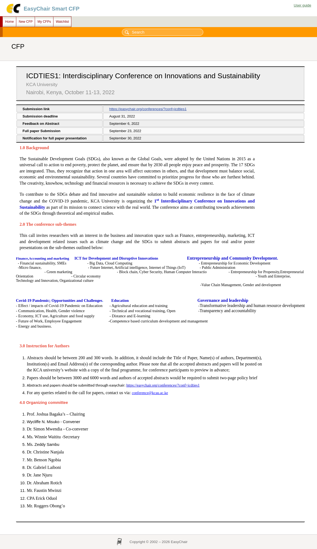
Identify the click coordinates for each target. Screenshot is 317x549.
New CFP (26, 22)
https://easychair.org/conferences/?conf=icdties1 (147, 109)
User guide (302, 5)
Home (9, 22)
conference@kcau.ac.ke (150, 398)
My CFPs (44, 22)
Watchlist (62, 22)
